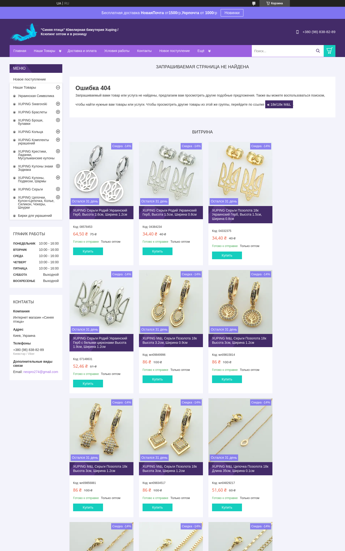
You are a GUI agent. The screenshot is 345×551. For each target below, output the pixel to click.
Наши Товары (44, 51)
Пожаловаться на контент (173, 546)
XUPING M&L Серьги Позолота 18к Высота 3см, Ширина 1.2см (168, 337)
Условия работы (116, 51)
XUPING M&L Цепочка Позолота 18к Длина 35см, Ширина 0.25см (166, 459)
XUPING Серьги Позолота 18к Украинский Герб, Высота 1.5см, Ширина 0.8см (234, 213)
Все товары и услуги (201, 521)
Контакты (144, 51)
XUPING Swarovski (32, 104)
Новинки (232, 13)
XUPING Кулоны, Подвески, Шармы (32, 179)
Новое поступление (174, 51)
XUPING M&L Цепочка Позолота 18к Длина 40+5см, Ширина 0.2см (302, 459)
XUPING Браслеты (32, 112)
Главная (19, 51)
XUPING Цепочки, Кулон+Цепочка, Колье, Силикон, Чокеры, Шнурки (36, 202)
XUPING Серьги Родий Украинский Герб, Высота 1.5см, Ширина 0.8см (168, 211)
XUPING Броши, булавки (30, 122)
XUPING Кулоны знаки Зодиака (35, 168)
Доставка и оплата (82, 51)
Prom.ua (193, 542)
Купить (88, 250)
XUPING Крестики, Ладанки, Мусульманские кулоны (36, 154)
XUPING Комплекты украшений (33, 141)
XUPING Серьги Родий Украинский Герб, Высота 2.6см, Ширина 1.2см (100, 211)
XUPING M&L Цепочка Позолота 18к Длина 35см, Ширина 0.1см (98, 459)
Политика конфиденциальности (214, 546)
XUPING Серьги (30, 189)
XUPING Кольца (30, 132)
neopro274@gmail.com (40, 372)
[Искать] (318, 51)
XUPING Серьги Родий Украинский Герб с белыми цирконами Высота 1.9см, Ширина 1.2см (303, 213)
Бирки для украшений (35, 216)
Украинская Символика (36, 96)
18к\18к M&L (280, 104)
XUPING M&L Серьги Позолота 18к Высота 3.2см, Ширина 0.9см (100, 337)
